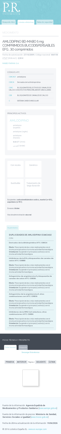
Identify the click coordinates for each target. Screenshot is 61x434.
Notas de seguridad (45, 22)
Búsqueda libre (8, 22)
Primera (10, 362)
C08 (10, 95)
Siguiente (41, 362)
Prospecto (23, 347)
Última (52, 362)
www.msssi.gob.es (39, 417)
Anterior (21, 362)
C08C (11, 88)
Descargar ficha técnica (30, 352)
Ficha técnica (10, 347)
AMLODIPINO (19, 120)
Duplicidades (12, 228)
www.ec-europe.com (37, 429)
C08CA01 (12, 77)
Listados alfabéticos (26, 22)
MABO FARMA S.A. (10, 63)
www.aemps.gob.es (48, 408)
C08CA (11, 82)
